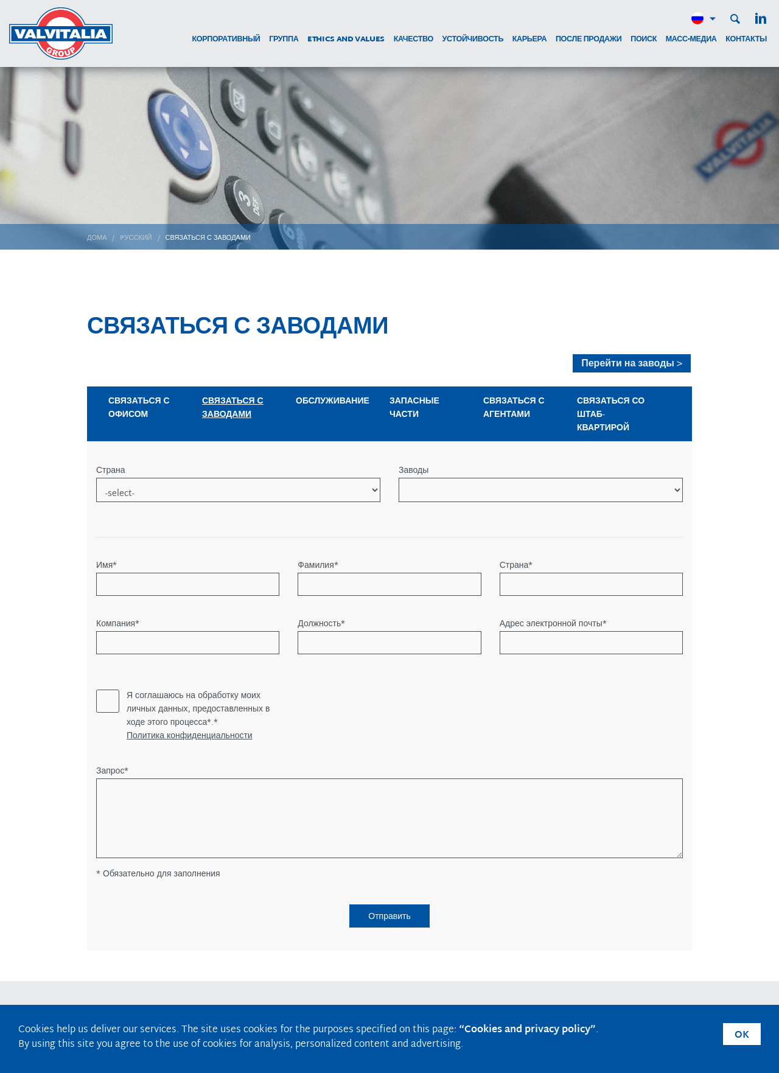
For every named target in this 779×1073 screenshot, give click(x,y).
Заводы (413, 471)
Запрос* (112, 771)
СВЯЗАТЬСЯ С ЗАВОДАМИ (233, 408)
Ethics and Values (346, 39)
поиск (644, 39)
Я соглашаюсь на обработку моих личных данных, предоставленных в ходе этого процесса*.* (198, 710)
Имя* (106, 566)
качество (413, 39)
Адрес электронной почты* (553, 624)
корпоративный (226, 39)
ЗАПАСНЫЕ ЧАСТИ (414, 408)
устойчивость (473, 39)
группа (283, 39)
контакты (746, 39)
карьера (529, 39)
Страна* (516, 566)
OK (742, 1035)
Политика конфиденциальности (190, 736)
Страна (110, 471)
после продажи (589, 39)
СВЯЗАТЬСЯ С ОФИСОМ (139, 408)
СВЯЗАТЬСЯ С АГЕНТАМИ (514, 408)
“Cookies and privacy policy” (527, 1030)
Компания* (117, 624)
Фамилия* (318, 566)
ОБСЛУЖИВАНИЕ (332, 401)
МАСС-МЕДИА (691, 39)
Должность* (321, 624)
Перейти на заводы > (631, 363)
